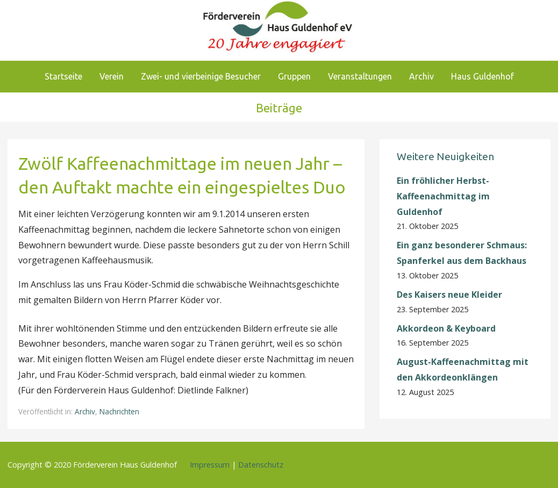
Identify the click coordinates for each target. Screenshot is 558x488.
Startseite (63, 76)
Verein (111, 76)
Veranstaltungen (360, 76)
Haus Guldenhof (482, 76)
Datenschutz (260, 465)
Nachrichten (119, 411)
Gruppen (294, 76)
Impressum (210, 465)
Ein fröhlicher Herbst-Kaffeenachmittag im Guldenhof (443, 196)
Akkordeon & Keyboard (446, 328)
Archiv (421, 76)
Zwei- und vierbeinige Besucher (201, 76)
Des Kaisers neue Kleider (449, 294)
